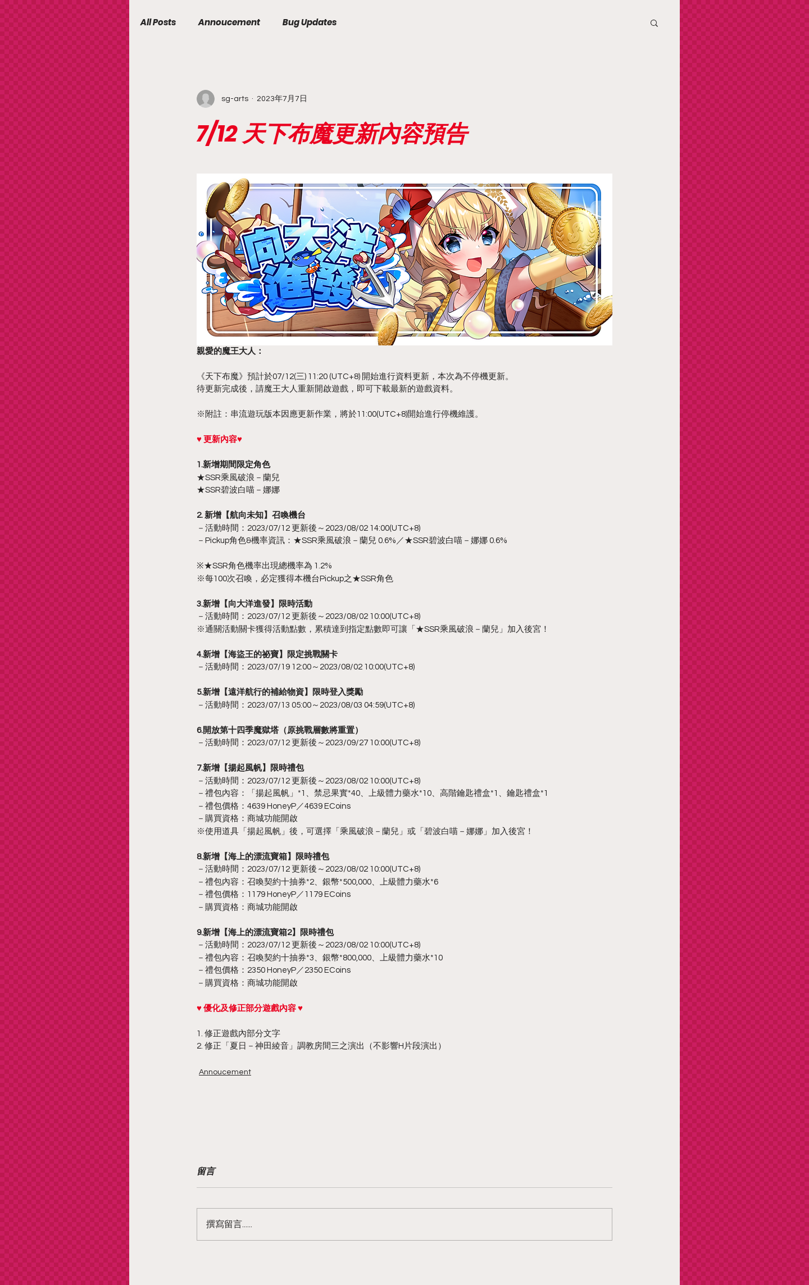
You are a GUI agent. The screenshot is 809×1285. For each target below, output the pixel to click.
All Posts (158, 22)
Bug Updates (310, 22)
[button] (654, 22)
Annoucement (229, 22)
